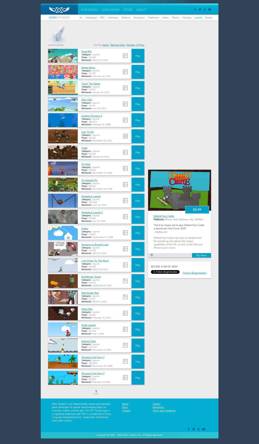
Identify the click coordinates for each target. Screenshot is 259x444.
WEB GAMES (111, 9)
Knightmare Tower (91, 276)
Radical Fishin (88, 341)
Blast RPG (86, 51)
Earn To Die (87, 132)
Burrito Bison (88, 67)
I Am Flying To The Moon (95, 260)
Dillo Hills (86, 99)
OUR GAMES (89, 9)
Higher (84, 228)
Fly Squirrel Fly (89, 180)
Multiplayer (91, 17)
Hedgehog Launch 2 (92, 212)
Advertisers (158, 407)
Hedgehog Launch (91, 196)
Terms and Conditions (164, 410)
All (80, 17)
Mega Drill (86, 309)
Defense (125, 17)
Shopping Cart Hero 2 (92, 357)
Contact (126, 410)
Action (165, 17)
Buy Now (201, 255)
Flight (84, 148)
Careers (157, 404)
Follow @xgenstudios (195, 273)
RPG (102, 17)
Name (106, 45)
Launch (198, 17)
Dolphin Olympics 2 (91, 115)
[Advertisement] (143, 33)
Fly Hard (85, 164)
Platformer (153, 17)
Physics (176, 17)
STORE (128, 9)
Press (125, 407)
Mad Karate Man (90, 293)
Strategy (187, 17)
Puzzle (208, 17)
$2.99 (197, 209)
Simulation (139, 17)
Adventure (113, 17)
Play (138, 55)
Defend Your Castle (164, 216)
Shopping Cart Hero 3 (92, 373)
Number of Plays (135, 45)
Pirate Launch (88, 325)
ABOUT (141, 9)
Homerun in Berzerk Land (94, 244)
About (125, 404)
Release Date (118, 45)
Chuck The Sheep (90, 83)
